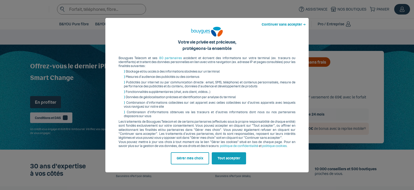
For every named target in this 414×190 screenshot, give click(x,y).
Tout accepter (229, 162)
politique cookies (274, 150)
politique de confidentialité (239, 150)
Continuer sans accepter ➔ (284, 28)
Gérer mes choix (190, 162)
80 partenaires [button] (170, 62)
